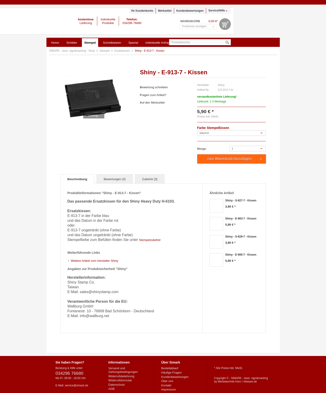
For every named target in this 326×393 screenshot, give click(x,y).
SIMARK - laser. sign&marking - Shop (30, 21)
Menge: (202, 148)
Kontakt (166, 385)
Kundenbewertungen (190, 10)
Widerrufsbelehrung (121, 376)
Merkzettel (165, 10)
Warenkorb (225, 24)
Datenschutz (116, 384)
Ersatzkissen (122, 50)
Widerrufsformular (120, 380)
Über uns (167, 381)
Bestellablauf (169, 368)
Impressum (168, 389)
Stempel (105, 50)
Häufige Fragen (171, 372)
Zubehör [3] (149, 179)
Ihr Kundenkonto (142, 10)
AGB (111, 388)
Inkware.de (250, 381)
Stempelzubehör (150, 240)
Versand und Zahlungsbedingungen (123, 370)
